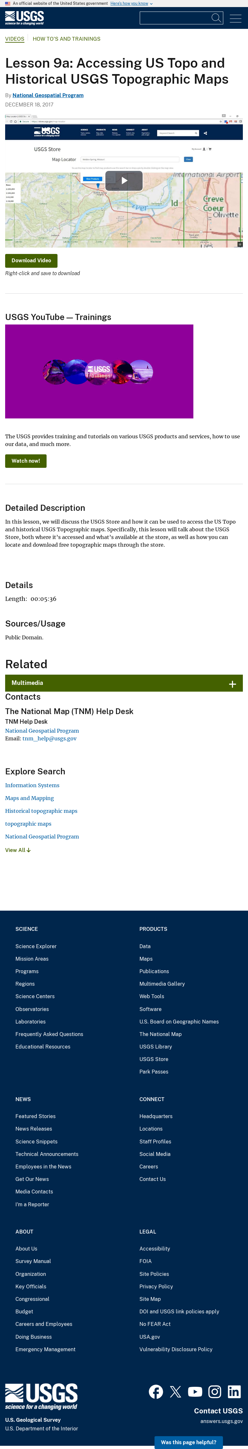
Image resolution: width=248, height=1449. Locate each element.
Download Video (31, 260)
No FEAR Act (155, 1324)
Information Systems (32, 785)
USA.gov (149, 1337)
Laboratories (30, 1022)
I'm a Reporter (32, 1204)
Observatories (32, 1009)
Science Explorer (36, 946)
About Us (26, 1249)
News (23, 1099)
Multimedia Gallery (162, 984)
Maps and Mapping (29, 798)
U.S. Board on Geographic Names (179, 1022)
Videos (14, 39)
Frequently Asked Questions (49, 1034)
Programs (27, 971)
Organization (30, 1274)
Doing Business (33, 1337)
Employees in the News (43, 1167)
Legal (147, 1232)
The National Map (160, 1034)
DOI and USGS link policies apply (179, 1312)
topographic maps (28, 824)
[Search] (216, 18)
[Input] (181, 18)
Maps (146, 959)
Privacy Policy (156, 1287)
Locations (151, 1129)
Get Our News (32, 1179)
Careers (148, 1167)
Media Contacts (34, 1192)
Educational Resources (42, 1047)
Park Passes (153, 1072)
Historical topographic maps (41, 811)
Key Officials (30, 1287)
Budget (24, 1312)
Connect (151, 1099)
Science (26, 929)
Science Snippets (36, 1142)
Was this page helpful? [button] (189, 1442)
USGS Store (153, 1059)
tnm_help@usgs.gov (49, 738)
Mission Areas (32, 959)
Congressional (32, 1299)
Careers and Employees (43, 1324)
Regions (25, 984)
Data (145, 946)
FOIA (145, 1261)
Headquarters (156, 1116)
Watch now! (26, 461)
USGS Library (155, 1047)
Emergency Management (45, 1349)
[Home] (24, 24)
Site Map (150, 1299)
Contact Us (152, 1179)
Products (153, 929)
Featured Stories (35, 1116)
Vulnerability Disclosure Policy (176, 1349)
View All (18, 850)
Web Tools (151, 996)
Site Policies (154, 1274)
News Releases (33, 1129)
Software (150, 1009)
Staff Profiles (155, 1142)
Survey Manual (33, 1261)
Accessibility (154, 1249)
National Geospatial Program (48, 95)
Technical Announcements (46, 1154)
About (24, 1232)
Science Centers (35, 996)
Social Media (155, 1154)
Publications (154, 971)
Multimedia (27, 682)
